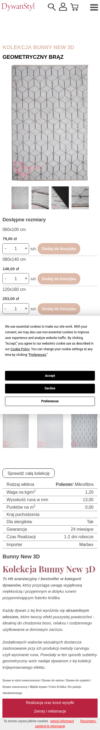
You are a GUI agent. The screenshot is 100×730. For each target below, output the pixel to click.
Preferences (50, 401)
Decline (50, 388)
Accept (50, 375)
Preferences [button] (37, 355)
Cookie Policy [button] (19, 349)
